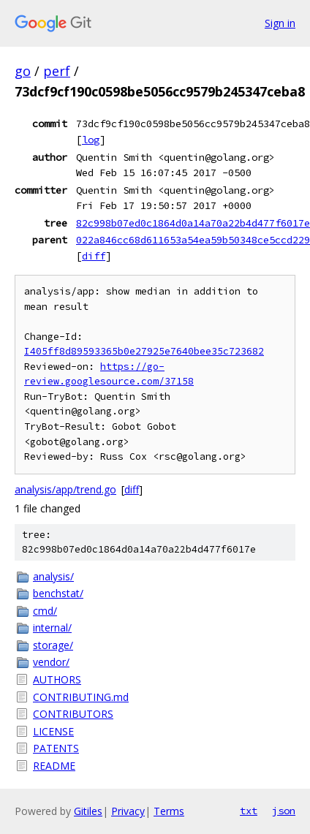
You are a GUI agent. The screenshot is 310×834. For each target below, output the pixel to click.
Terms (169, 811)
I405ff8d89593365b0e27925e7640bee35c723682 (144, 351)
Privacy (128, 811)
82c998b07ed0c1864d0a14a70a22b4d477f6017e (193, 223)
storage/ (53, 645)
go (23, 71)
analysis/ (53, 576)
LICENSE (53, 731)
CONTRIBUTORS (73, 714)
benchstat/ (58, 593)
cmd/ (45, 611)
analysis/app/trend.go (65, 489)
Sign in (280, 23)
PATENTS (56, 748)
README (54, 766)
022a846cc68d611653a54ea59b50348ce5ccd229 (193, 239)
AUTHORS (57, 679)
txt (248, 810)
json (283, 810)
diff (93, 255)
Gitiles (88, 811)
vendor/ (51, 662)
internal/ (52, 627)
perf (56, 71)
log (90, 139)
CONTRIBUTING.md (81, 697)
